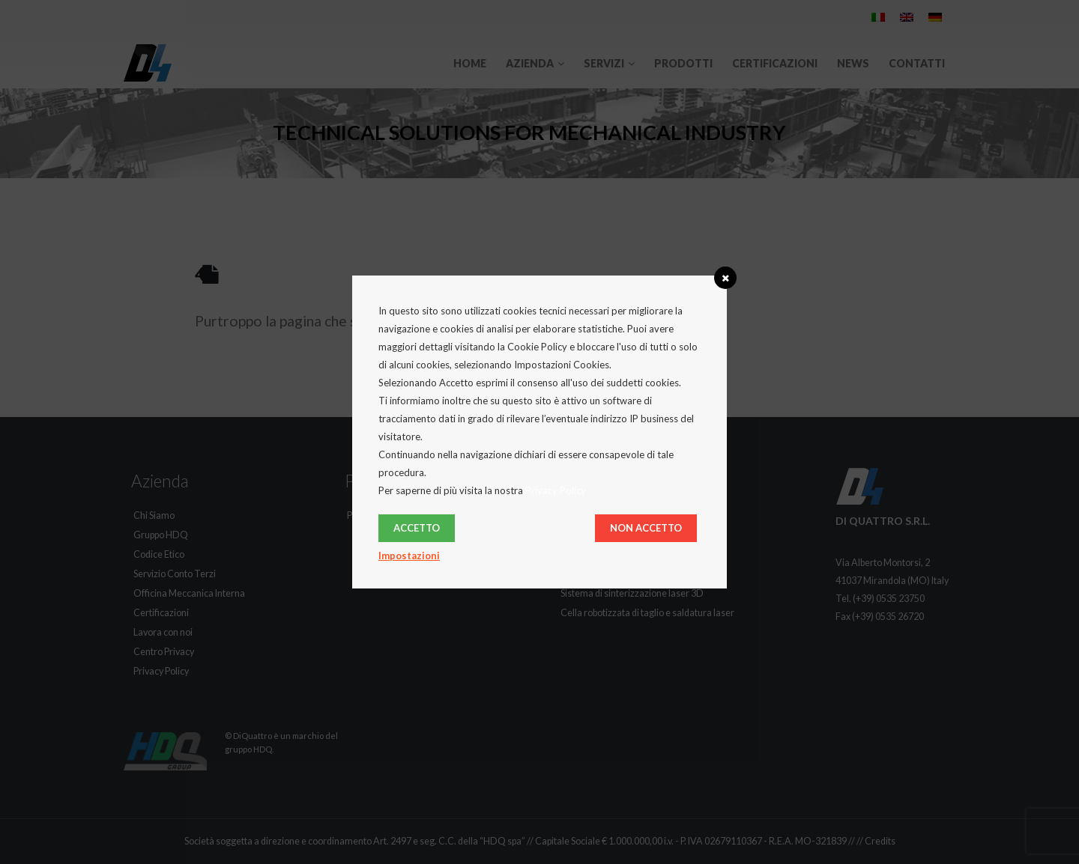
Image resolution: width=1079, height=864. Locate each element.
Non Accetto (646, 528)
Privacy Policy (555, 490)
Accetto (416, 528)
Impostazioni (409, 556)
